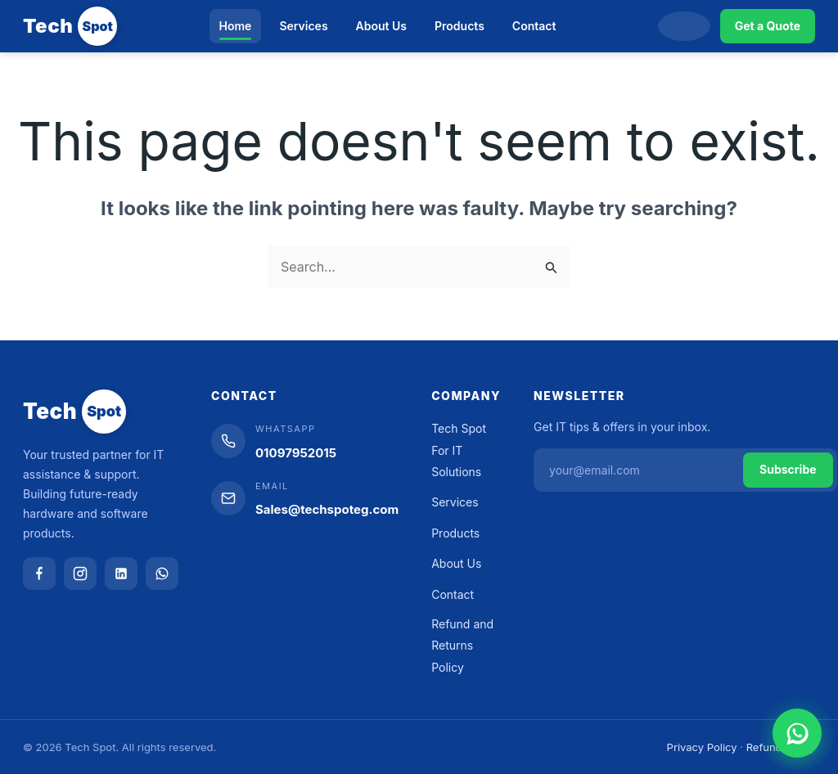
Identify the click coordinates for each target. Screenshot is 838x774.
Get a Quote (767, 26)
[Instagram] (80, 573)
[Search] (684, 26)
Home (235, 26)
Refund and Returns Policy (462, 645)
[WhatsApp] (162, 573)
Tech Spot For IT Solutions (458, 450)
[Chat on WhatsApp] (797, 733)
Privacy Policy (702, 747)
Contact (534, 26)
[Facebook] (39, 573)
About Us (381, 26)
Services (303, 26)
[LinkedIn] (121, 573)
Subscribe (788, 469)
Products (459, 26)
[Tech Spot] (70, 26)
